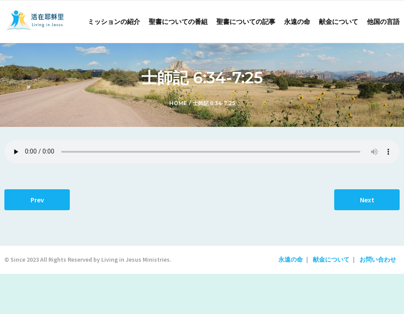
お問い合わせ (377, 259)
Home (178, 103)
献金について (331, 259)
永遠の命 (290, 259)
